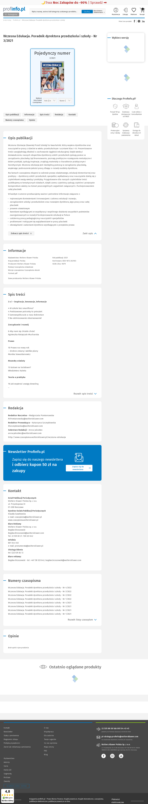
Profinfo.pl (16, 20)
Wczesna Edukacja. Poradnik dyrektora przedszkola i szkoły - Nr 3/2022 (39, 591)
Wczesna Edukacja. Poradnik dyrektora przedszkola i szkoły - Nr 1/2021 (39, 614)
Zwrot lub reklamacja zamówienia (17, 747)
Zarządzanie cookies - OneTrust (16, 786)
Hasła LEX (7, 770)
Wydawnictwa (9, 758)
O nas (46, 728)
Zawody (7, 781)
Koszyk (142, 11)
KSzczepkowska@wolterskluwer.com (25, 426)
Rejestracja (116, 11)
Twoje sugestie (50, 739)
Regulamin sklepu (11, 739)
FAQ (45, 751)
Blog (46, 754)
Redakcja (59, 114)
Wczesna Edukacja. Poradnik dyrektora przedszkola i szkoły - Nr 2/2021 (39, 610)
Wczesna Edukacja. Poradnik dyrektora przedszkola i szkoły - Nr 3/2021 (39, 606)
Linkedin (143, 21)
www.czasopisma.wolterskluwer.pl (23, 520)
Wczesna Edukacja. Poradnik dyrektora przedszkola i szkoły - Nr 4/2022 (39, 588)
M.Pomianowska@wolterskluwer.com (25, 418)
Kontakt (72, 114)
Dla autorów (49, 735)
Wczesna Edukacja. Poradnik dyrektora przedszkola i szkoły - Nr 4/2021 (39, 603)
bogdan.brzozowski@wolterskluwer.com (63, 560)
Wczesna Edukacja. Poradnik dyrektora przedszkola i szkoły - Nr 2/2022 (39, 595)
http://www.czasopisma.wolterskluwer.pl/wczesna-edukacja (37, 437)
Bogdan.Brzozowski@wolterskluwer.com (26, 533)
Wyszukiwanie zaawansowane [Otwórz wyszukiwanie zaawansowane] (99, 11)
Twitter (139, 21)
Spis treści (44, 114)
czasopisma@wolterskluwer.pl (28, 517)
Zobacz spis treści (20, 233)
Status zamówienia (11, 735)
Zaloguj (125, 11)
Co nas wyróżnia (50, 743)
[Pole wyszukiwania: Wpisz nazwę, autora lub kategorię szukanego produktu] (54, 11)
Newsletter (8, 732)
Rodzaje (7, 777)
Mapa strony (49, 747)
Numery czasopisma (14, 120)
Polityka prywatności (12, 743)
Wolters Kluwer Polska (26, 264)
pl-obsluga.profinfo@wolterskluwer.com (120, 736)
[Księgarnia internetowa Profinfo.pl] (14, 9)
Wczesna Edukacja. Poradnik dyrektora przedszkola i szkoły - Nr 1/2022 (39, 599)
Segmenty (8, 774)
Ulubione (134, 11)
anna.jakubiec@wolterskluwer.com (25, 433)
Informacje (29, 114)
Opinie (32, 120)
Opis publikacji (12, 114)
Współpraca (48, 732)
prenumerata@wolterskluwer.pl (29, 546)
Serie (6, 766)
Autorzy (7, 762)
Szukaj (87, 11)
